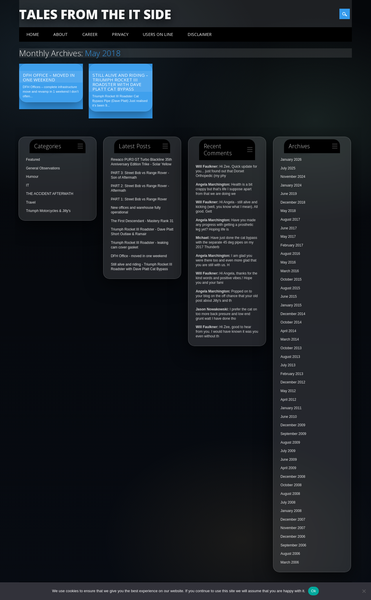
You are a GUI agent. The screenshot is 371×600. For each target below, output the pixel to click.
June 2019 (289, 194)
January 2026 (291, 160)
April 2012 (288, 400)
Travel (31, 202)
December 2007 (293, 519)
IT (27, 185)
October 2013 (291, 348)
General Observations (43, 168)
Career (89, 34)
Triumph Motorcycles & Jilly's (48, 211)
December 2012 (293, 382)
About (60, 34)
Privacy (120, 34)
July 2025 (288, 168)
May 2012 (288, 391)
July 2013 (288, 365)
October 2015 (291, 279)
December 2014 (293, 314)
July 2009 (288, 451)
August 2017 (290, 219)
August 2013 (290, 357)
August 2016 (290, 254)
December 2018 (293, 202)
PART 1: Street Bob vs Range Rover (139, 199)
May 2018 (288, 211)
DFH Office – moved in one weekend (49, 77)
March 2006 (290, 562)
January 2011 (291, 408)
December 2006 (293, 537)
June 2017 (289, 228)
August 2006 (290, 554)
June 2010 (289, 417)
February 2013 (292, 374)
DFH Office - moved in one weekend (139, 256)
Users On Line (158, 34)
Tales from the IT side (95, 14)
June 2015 (289, 296)
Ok (313, 591)
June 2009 (289, 460)
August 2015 (290, 288)
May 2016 (288, 262)
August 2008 (290, 494)
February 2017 (292, 245)
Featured (33, 160)
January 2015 (291, 305)
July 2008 (288, 502)
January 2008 (291, 511)
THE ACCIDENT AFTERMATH (49, 194)
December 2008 (293, 477)
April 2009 (288, 468)
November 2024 (293, 177)
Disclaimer (200, 34)
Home (32, 34)
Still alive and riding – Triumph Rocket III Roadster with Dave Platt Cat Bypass (120, 82)
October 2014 (291, 322)
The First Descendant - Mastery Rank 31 (142, 221)
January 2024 (291, 185)
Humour (32, 177)
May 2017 (288, 237)
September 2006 (293, 545)
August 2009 (290, 442)
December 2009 (293, 425)
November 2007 (293, 528)
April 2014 (288, 331)
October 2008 (291, 485)
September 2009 (293, 434)
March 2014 (290, 339)
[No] (364, 591)
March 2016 (290, 271)
